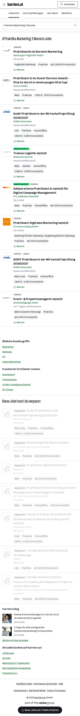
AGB (61, 683)
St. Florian (7, 389)
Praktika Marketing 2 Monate (24, 38)
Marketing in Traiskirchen (16, 663)
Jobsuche (13, 13)
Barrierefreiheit (37, 690)
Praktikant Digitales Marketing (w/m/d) (40, 223)
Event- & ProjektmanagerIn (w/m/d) (37, 299)
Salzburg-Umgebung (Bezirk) (48, 235)
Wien (17, 95)
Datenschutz (21, 690)
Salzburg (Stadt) (23, 235)
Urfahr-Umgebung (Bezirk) (16, 384)
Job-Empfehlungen (33, 13)
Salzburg (70, 235)
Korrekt (6, 658)
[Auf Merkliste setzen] (18, 70)
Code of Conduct (56, 690)
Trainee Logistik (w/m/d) (30, 153)
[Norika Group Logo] (39, 704)
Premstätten (9, 379)
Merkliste (67, 13)
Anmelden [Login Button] (67, 4)
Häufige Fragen (24, 683)
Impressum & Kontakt (45, 683)
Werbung (7, 351)
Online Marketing (11, 361)
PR (3, 356)
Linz (17, 130)
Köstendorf (8, 374)
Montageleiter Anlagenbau (16, 668)
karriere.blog (10, 609)
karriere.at (35, 647)
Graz (22, 276)
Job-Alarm (52, 13)
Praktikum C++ (10, 673)
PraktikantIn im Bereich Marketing (37, 51)
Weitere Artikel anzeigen (15, 640)
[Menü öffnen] (4, 4)
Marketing (7, 346)
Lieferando (8, 653)
